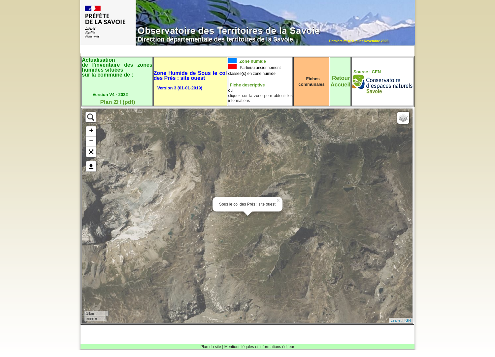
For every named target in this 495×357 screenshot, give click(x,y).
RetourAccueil (340, 81)
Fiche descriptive (247, 84)
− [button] (91, 141)
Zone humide (252, 61)
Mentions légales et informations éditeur (259, 346)
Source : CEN (367, 71)
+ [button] (91, 131)
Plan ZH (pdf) (117, 102)
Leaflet (395, 320)
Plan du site (210, 346)
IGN (407, 320)
